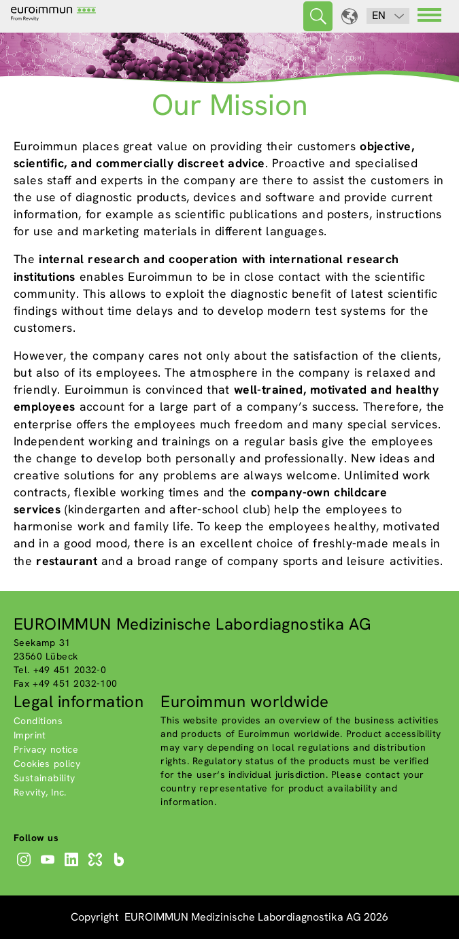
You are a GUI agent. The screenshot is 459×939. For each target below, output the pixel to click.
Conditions (38, 721)
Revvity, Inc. (40, 792)
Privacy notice (46, 749)
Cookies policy (47, 763)
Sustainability (44, 778)
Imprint (30, 735)
